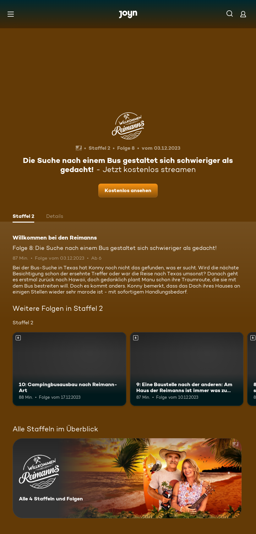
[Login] (243, 13)
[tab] (23, 217)
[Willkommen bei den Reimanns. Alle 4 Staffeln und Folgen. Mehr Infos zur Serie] (127, 478)
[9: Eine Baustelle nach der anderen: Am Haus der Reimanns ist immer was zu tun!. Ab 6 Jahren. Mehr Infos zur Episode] (187, 369)
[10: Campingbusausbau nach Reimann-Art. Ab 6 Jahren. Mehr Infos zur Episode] (69, 369)
